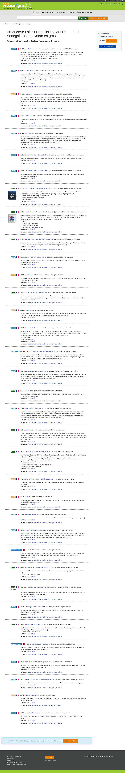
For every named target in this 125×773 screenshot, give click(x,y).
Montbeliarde (29, 133)
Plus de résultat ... (46, 731)
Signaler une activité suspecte (14, 762)
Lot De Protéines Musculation (34, 257)
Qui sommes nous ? (48, 12)
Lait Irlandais (29, 390)
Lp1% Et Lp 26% (30, 115)
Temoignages (10, 760)
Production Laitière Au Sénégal (34, 530)
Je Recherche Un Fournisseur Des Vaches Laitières (40, 587)
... (58, 56)
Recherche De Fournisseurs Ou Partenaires (38, 328)
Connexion (108, 1)
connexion (109, 36)
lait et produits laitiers (34, 63)
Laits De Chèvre (30, 695)
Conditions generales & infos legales (16, 764)
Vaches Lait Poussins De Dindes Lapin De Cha (39, 679)
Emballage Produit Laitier (32, 607)
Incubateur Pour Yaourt (32, 713)
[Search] (47, 18)
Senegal (32, 60)
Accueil (36, 12)
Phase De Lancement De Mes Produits (43, 351)
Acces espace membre (51, 760)
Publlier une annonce (107, 46)
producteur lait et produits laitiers (52, 63)
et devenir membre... (70, 741)
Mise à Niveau (36, 550)
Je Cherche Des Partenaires (33, 275)
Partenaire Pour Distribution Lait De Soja (37, 239)
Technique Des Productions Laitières (43, 644)
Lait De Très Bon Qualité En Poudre (36, 292)
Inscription (116, 1)
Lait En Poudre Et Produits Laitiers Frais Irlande (39, 212)
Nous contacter (11, 758)
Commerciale (29, 70)
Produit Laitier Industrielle (33, 624)
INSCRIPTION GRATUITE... (98, 18)
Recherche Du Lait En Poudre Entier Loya (38, 171)
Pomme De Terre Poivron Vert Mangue (37, 567)
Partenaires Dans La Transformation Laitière (38, 94)
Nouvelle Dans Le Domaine (33, 662)
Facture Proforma (30, 514)
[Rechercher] (83, 18)
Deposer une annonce (84, 12)
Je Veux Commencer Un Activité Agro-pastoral (39, 479)
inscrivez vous (111, 41)
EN (123, 1)
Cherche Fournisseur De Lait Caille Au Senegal (39, 155)
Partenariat (28, 310)
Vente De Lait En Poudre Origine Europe (37, 451)
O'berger (27, 497)
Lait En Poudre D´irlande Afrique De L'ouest (38, 188)
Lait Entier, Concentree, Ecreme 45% (36, 371)
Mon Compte (61, 12)
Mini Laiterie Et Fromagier (33, 408)
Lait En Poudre (29, 49)
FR (120, 1)
